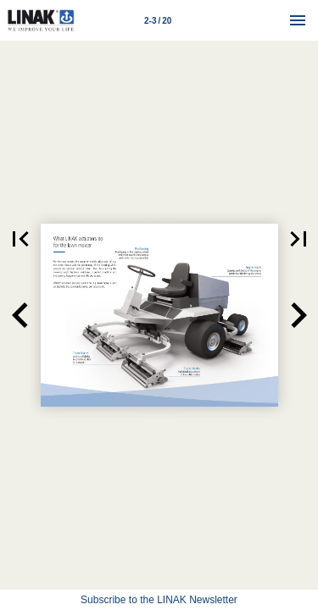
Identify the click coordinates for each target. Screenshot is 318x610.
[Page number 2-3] (157, 20)
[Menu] (297, 20)
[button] (20, 315)
